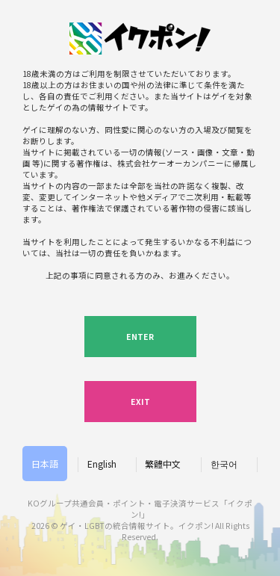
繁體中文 (163, 463)
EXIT (140, 401)
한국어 (224, 463)
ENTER (140, 336)
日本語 (44, 463)
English (101, 463)
